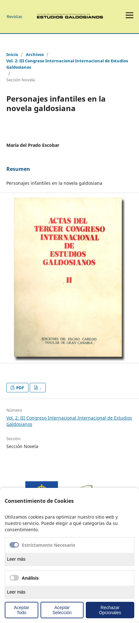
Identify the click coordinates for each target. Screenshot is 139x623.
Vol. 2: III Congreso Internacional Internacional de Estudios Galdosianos (67, 64)
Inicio (12, 54)
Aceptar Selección (62, 610)
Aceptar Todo (21, 610)
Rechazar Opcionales (110, 610)
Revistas (14, 16)
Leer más (16, 559)
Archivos (35, 54)
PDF (19, 387)
